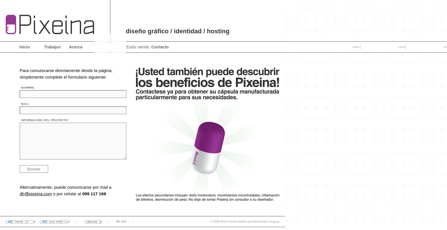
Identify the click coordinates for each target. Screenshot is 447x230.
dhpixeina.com (36, 193)
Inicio (24, 47)
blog (121, 221)
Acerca (75, 47)
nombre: (28, 87)
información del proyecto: (45, 120)
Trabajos (52, 47)
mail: (25, 103)
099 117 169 (94, 193)
